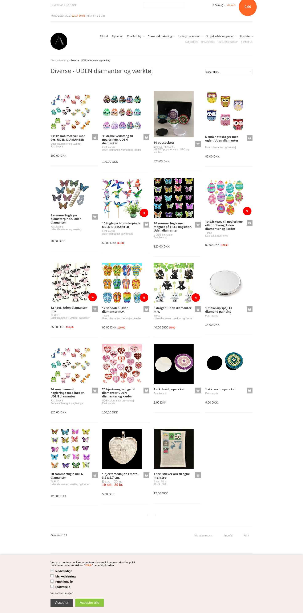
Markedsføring (65, 576)
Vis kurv (231, 5)
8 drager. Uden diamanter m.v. (172, 310)
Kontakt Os (246, 42)
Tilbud (104, 36)
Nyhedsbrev (191, 42)
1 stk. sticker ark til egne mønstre (172, 475)
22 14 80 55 (78, 15)
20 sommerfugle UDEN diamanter (66, 475)
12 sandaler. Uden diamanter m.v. (115, 310)
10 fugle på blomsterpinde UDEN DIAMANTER (121, 225)
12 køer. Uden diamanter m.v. (68, 309)
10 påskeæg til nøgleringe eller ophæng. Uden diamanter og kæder (224, 225)
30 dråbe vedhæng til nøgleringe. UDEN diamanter (117, 139)
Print (246, 535)
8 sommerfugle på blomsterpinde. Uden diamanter (65, 218)
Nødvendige (63, 571)
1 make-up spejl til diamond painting (218, 310)
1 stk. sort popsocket (220, 389)
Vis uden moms (203, 535)
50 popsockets (164, 142)
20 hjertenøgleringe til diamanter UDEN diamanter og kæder (118, 392)
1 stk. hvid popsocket (169, 389)
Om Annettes (208, 42)
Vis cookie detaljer (61, 593)
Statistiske (62, 587)
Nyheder (117, 36)
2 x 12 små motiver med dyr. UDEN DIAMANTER (67, 138)
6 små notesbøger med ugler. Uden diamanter (221, 138)
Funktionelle (64, 581)
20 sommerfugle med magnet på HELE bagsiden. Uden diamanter (173, 226)
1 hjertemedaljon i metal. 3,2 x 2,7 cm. (120, 475)
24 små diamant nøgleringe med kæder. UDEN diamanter (67, 392)
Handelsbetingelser (228, 42)
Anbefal (228, 535)
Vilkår (88, 565)
